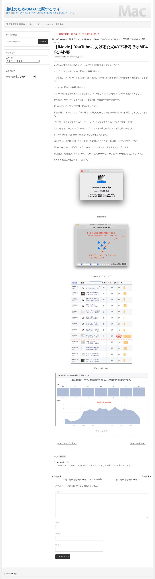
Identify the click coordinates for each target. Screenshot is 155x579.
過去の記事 (11, 76)
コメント (59, 492)
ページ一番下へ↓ (137, 443)
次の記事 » (146, 476)
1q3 (64, 57)
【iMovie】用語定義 (54, 24)
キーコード (35, 24)
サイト (58, 545)
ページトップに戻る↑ (67, 443)
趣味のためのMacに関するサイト (35, 9)
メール (58, 533)
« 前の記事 (56, 476)
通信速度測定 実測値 (15, 24)
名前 (57, 522)
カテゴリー (11, 58)
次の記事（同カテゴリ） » (128, 479)
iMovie (86, 39)
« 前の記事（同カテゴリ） (75, 479)
